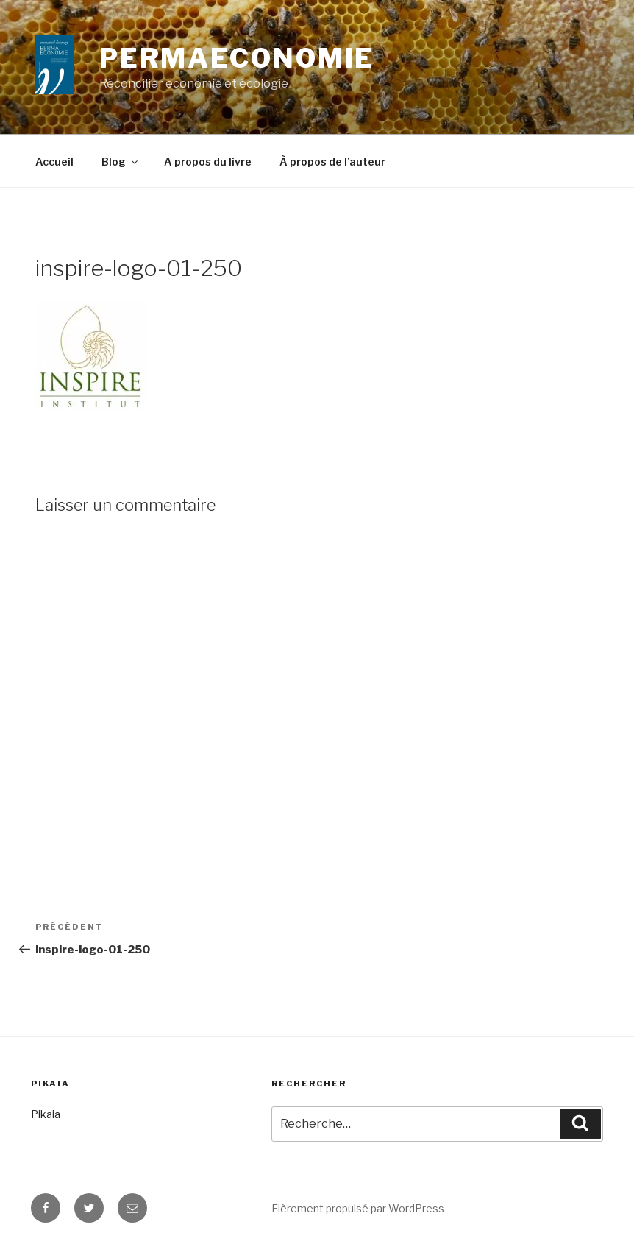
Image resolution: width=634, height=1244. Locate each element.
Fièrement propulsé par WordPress (357, 1208)
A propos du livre (208, 161)
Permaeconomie (236, 58)
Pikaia (45, 1114)
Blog (120, 161)
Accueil (54, 161)
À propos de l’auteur (332, 161)
